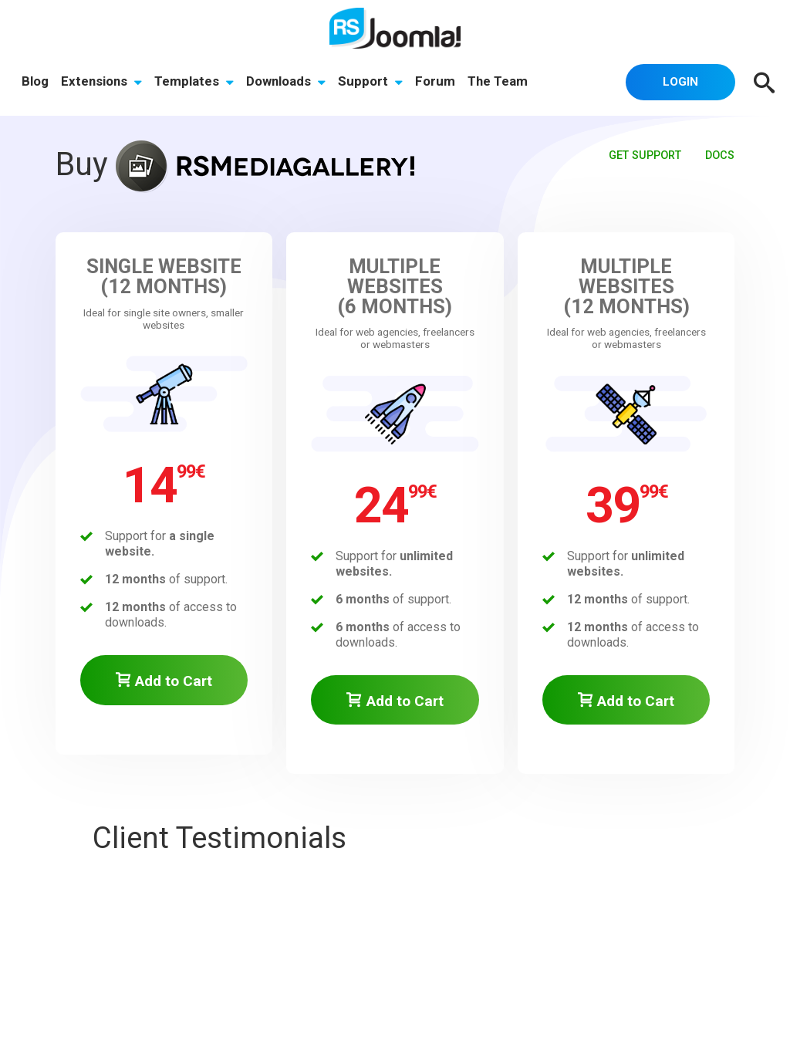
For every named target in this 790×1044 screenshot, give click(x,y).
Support (370, 81)
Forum (435, 81)
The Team (498, 81)
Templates (194, 81)
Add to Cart (164, 681)
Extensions (101, 81)
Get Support (645, 155)
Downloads (286, 81)
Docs (719, 155)
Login (680, 82)
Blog (35, 81)
